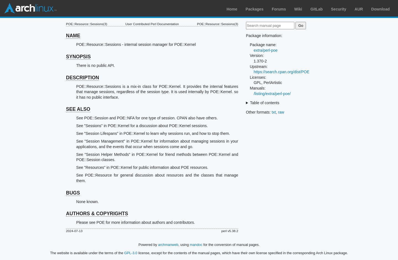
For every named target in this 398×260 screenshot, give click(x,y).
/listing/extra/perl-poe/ (272, 93)
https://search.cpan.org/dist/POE (282, 72)
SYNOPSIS (78, 56)
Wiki (298, 9)
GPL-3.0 (130, 253)
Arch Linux (30, 8)
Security (338, 9)
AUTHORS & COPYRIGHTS (97, 213)
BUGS (73, 193)
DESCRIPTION (82, 77)
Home (232, 9)
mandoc (196, 245)
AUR (359, 9)
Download (380, 9)
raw (281, 112)
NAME (73, 35)
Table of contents (264, 103)
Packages (255, 9)
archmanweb (168, 245)
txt (274, 112)
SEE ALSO (78, 109)
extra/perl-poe (265, 50)
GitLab (316, 9)
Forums (279, 9)
